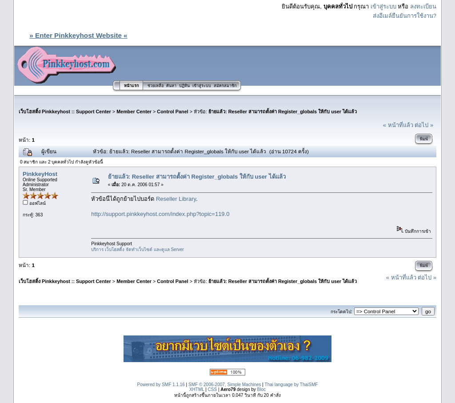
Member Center (134, 111)
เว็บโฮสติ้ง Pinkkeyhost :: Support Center (65, 111)
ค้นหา (171, 86)
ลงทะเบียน (423, 6)
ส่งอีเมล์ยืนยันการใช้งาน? (404, 15)
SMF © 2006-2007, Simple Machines (224, 384)
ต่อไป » (424, 125)
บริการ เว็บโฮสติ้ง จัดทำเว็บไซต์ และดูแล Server (137, 249)
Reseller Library (176, 199)
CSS (212, 389)
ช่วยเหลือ (156, 86)
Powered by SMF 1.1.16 (161, 384)
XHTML (196, 389)
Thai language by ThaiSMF (291, 384)
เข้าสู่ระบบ (383, 6)
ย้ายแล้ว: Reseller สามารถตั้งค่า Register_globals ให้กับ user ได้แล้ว (282, 111)
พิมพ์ (424, 139)
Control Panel (172, 111)
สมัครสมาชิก (225, 86)
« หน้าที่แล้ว (398, 125)
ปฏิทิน (184, 86)
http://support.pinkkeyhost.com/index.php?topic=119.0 (160, 214)
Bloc (261, 389)
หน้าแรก (131, 86)
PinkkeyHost (40, 174)
